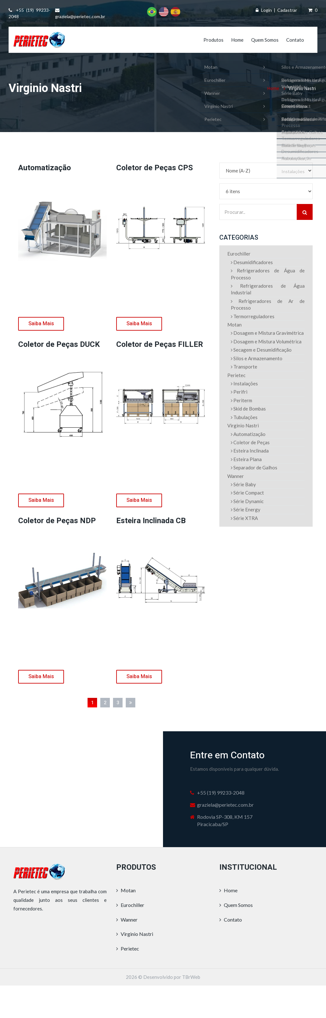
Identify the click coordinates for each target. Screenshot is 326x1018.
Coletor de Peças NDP (57, 520)
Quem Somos (265, 40)
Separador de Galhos (254, 467)
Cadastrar (287, 10)
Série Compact (247, 492)
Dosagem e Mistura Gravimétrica (267, 333)
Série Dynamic (247, 501)
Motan (234, 324)
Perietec (236, 375)
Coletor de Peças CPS (154, 167)
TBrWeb (191, 977)
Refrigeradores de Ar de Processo (268, 304)
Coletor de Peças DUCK (59, 344)
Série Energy (245, 509)
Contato (295, 40)
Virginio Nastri (243, 425)
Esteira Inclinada (250, 450)
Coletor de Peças (250, 442)
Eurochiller (239, 253)
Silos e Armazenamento (256, 358)
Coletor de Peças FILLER (159, 344)
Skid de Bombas (248, 408)
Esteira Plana (246, 459)
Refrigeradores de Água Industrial (268, 289)
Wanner (235, 476)
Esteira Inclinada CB (151, 520)
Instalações (244, 383)
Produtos (213, 40)
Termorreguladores (252, 316)
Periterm (241, 400)
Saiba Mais (41, 323)
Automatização (44, 167)
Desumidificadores (252, 262)
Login (266, 10)
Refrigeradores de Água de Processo (268, 274)
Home (237, 40)
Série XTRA (244, 518)
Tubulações (244, 417)
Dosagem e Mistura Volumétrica (266, 341)
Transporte (244, 366)
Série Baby (243, 484)
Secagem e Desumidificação (261, 350)
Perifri (239, 392)
